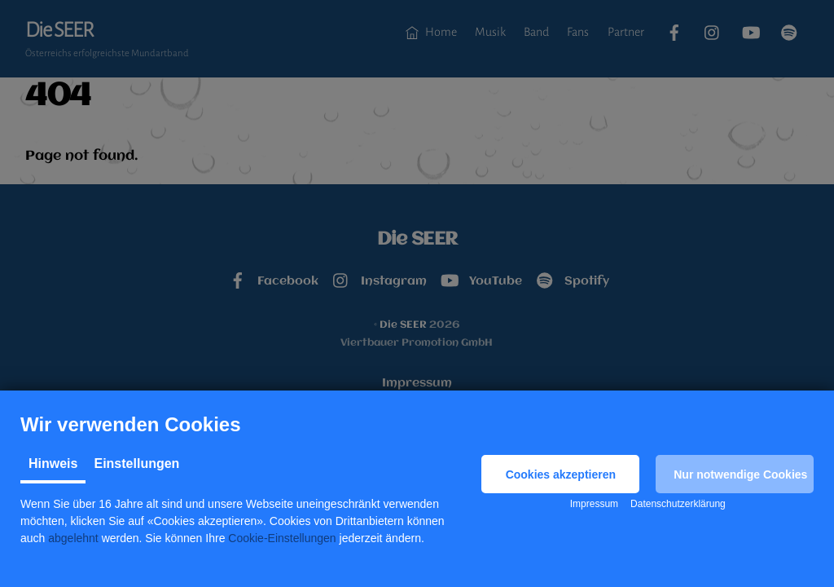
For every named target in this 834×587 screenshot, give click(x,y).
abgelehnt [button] (73, 538)
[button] (560, 474)
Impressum (594, 504)
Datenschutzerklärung (678, 504)
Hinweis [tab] (53, 463)
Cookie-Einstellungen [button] (282, 538)
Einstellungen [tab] (136, 463)
